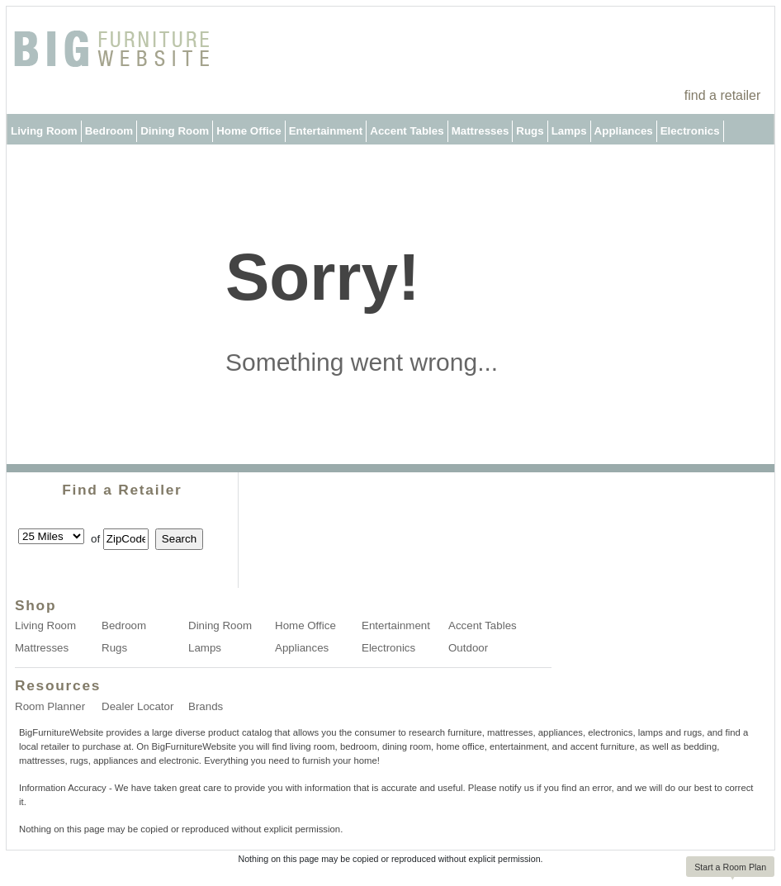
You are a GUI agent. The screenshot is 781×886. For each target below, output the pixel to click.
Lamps (569, 131)
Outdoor (32, 161)
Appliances (623, 131)
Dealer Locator (137, 706)
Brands (205, 706)
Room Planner (50, 706)
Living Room (44, 131)
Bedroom (109, 131)
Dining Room (174, 131)
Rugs (529, 131)
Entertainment (326, 131)
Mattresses (480, 131)
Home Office (249, 131)
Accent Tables (406, 131)
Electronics (690, 131)
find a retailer (722, 95)
